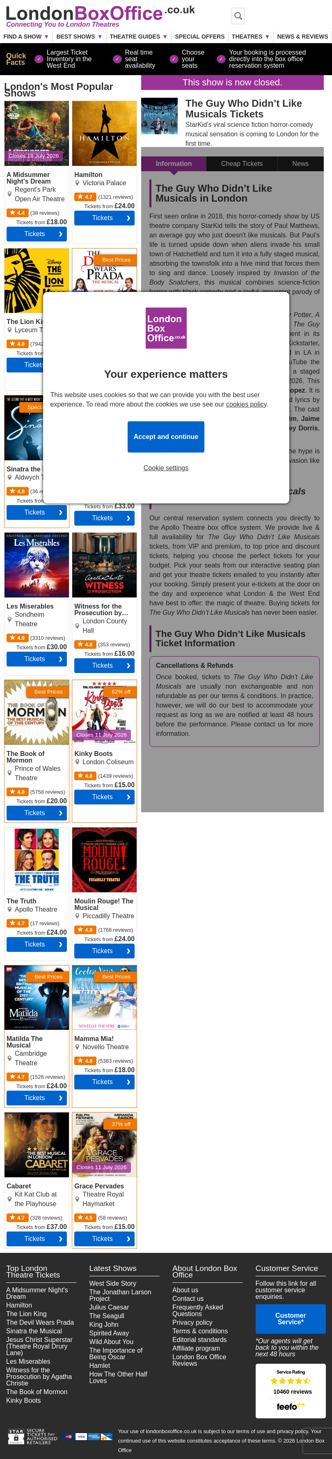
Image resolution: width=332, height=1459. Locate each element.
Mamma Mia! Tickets (102, 968)
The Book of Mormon (36, 1391)
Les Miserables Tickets (27, 539)
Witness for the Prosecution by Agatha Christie (39, 1377)
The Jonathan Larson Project (120, 1295)
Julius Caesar (109, 1307)
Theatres (247, 36)
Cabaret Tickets (27, 1115)
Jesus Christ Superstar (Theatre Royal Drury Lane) (39, 1346)
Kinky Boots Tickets (100, 683)
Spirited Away (109, 1333)
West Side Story (112, 1283)
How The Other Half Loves (118, 1377)
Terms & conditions (200, 1331)
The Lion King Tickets (36, 251)
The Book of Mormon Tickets (35, 686)
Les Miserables (28, 1361)
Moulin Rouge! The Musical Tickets (100, 834)
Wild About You (111, 1341)
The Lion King (26, 1313)
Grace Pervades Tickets (96, 1119)
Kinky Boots (23, 1400)
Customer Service (290, 1319)
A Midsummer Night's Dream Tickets (35, 107)
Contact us (188, 1298)
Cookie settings (166, 468)
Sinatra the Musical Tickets (32, 402)
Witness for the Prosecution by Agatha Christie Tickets (94, 546)
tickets (34, 233)
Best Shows (75, 36)
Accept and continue (166, 436)
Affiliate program (196, 1348)
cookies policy (246, 404)
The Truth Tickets (30, 830)
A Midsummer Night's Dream (37, 1293)
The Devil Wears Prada (40, 1322)
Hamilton (19, 1305)
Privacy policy (192, 1322)
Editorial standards (199, 1339)
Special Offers (199, 36)
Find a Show (22, 36)
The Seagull (106, 1315)
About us (185, 1290)
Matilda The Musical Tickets (34, 972)
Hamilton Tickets (96, 104)
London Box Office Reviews (199, 1360)
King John (104, 1324)
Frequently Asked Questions (197, 1310)
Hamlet (99, 1365)
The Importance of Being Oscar (116, 1353)
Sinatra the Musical (34, 1331)
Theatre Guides (135, 36)
